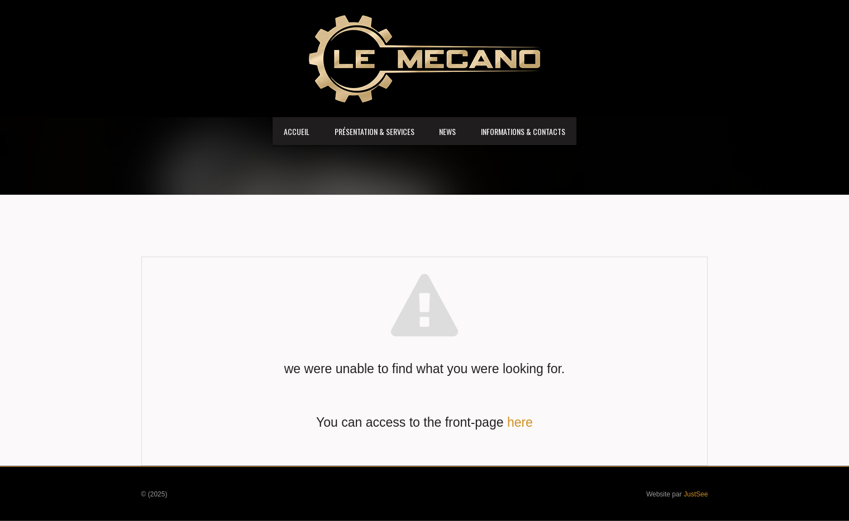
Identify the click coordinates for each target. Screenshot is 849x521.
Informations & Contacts (523, 131)
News (447, 131)
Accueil (296, 131)
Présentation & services (374, 131)
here (520, 422)
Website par (677, 494)
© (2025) (154, 494)
